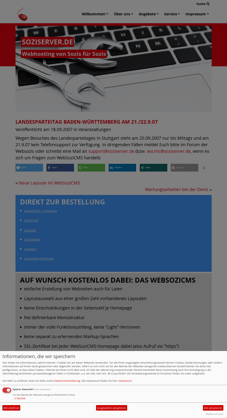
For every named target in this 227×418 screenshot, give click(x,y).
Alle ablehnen (11, 408)
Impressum (125, 380)
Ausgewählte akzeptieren (111, 408)
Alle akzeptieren (213, 408)
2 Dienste (19, 398)
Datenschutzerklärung (67, 380)
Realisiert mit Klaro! (214, 414)
